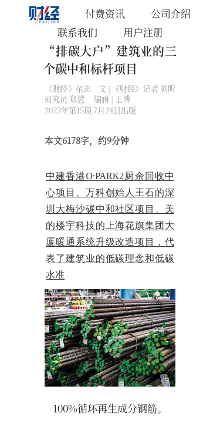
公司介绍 (171, 13)
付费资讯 (105, 13)
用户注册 (143, 32)
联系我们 (77, 32)
